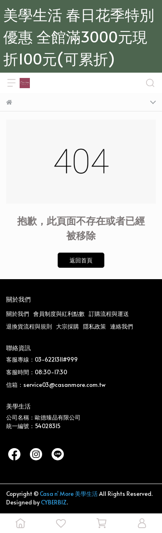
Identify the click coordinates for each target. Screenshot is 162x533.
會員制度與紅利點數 (59, 314)
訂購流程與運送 (109, 314)
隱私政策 (94, 326)
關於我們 (17, 314)
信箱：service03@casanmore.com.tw (56, 385)
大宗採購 (67, 326)
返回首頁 (81, 260)
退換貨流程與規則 (29, 326)
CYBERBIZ (54, 502)
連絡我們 (121, 326)
